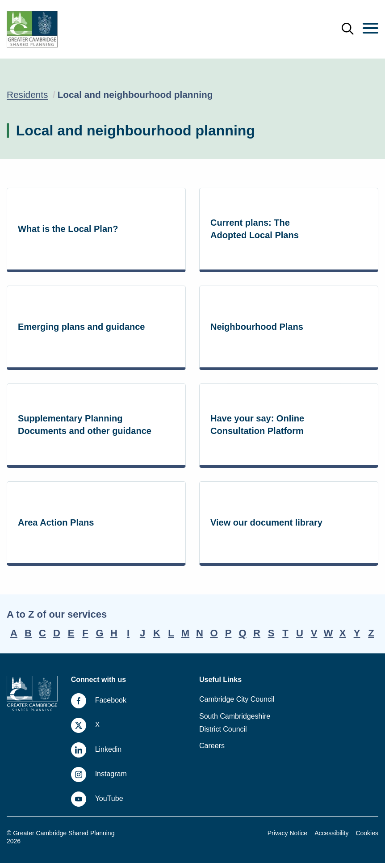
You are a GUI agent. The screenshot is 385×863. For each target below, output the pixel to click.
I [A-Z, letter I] (128, 633)
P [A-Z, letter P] (228, 633)
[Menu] (370, 29)
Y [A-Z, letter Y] (357, 633)
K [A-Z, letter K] (156, 633)
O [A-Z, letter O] (214, 633)
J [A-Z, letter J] (142, 633)
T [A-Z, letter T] (285, 633)
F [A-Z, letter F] (85, 633)
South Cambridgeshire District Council (234, 722)
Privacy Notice (287, 833)
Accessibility (331, 833)
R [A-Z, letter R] (256, 633)
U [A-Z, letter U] (299, 633)
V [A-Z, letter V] (314, 633)
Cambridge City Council (236, 699)
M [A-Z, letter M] (185, 633)
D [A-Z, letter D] (56, 633)
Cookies (367, 833)
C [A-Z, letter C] (42, 633)
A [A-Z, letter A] (13, 633)
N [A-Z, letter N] (199, 633)
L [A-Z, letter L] (171, 633)
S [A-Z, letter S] (271, 633)
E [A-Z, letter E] (71, 633)
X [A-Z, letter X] (342, 633)
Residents (27, 94)
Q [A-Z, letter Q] (242, 633)
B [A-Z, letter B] (28, 633)
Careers (212, 745)
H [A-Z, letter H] (113, 633)
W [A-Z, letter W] (328, 633)
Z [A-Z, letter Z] (371, 633)
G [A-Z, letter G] (99, 633)
